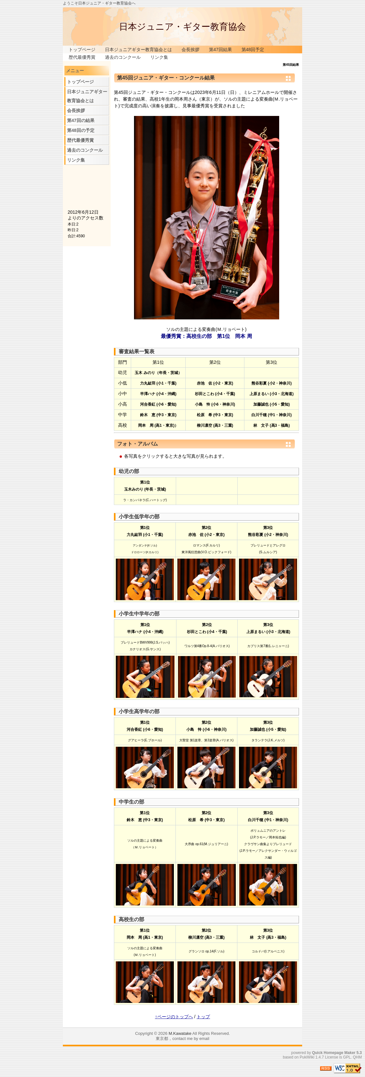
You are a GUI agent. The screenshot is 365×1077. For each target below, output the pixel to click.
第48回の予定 (80, 130)
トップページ (82, 49)
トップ (203, 1016)
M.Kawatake (179, 1033)
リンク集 (159, 57)
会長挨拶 (190, 49)
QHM (357, 1057)
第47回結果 (220, 49)
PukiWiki (307, 1057)
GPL (347, 1057)
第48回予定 (253, 49)
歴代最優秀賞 (82, 57)
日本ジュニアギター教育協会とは (138, 49)
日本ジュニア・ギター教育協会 (182, 27)
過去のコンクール (123, 57)
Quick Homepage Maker (333, 1052)
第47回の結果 (80, 120)
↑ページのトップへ (174, 1016)
